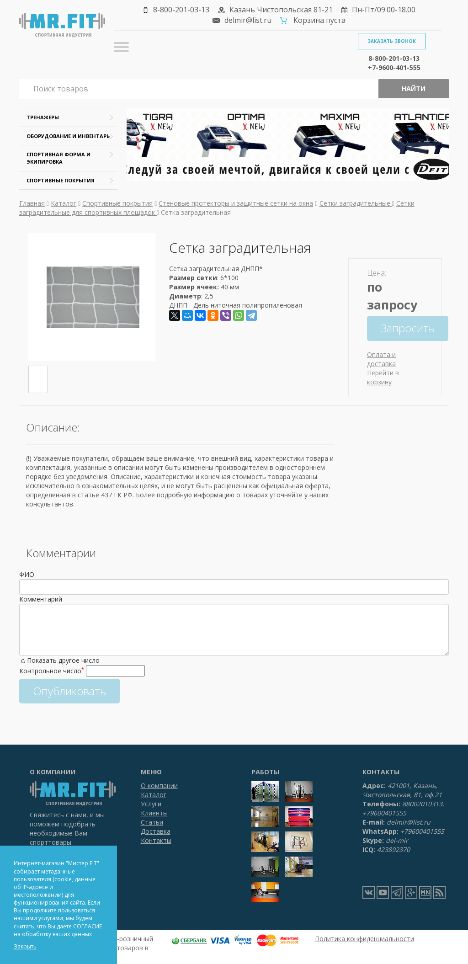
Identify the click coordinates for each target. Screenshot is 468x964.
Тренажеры (43, 117)
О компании (159, 785)
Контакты (156, 840)
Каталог (63, 203)
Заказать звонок (391, 41)
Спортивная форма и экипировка (58, 158)
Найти (413, 88)
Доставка (155, 831)
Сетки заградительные (355, 203)
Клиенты (154, 813)
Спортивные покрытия (61, 180)
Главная (32, 203)
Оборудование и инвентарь (68, 136)
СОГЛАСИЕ (87, 926)
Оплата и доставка (381, 359)
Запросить (408, 328)
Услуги (151, 803)
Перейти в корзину (383, 377)
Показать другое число (63, 660)
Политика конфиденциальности (364, 938)
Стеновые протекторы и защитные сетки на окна (236, 203)
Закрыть (25, 946)
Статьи (152, 822)
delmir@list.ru (247, 20)
